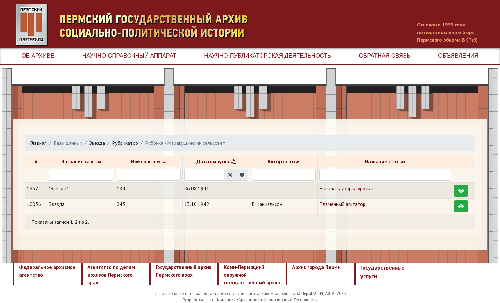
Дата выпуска (212, 161)
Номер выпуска (149, 161)
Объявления (458, 56)
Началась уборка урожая (346, 188)
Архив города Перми (316, 267)
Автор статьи (284, 161)
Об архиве (38, 56)
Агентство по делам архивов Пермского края (111, 274)
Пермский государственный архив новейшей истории (135, 25)
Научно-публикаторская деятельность (267, 56)
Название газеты (81, 161)
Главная (38, 143)
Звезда (97, 143)
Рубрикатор (125, 143)
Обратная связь (384, 56)
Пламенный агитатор (342, 204)
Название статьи (385, 161)
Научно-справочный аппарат (129, 56)
